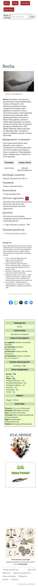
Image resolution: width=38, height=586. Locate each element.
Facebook (14, 579)
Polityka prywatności (11, 570)
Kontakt (6, 579)
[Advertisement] (19, 40)
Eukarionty (16, 408)
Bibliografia (23, 576)
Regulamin (7, 573)
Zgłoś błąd (31, 570)
